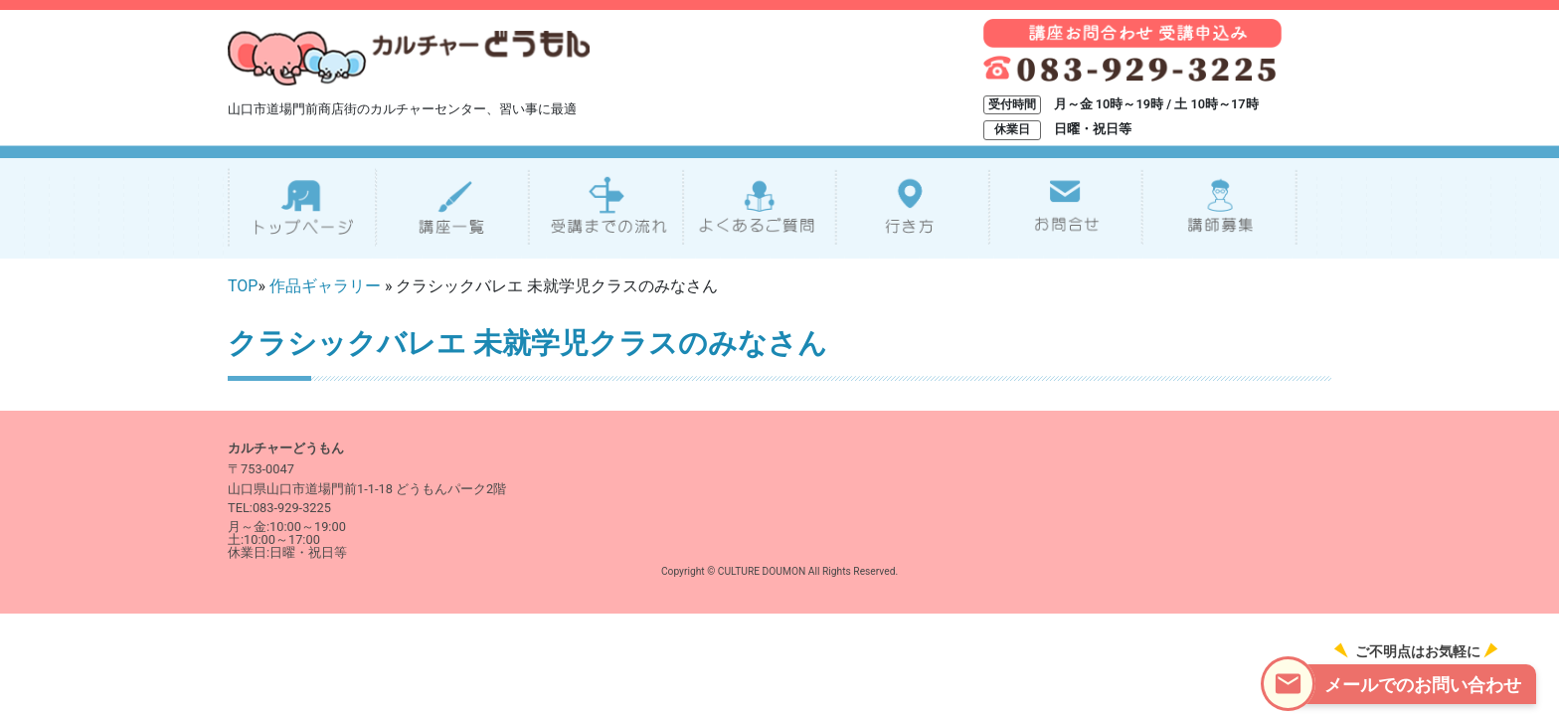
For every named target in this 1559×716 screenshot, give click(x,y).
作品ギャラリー (325, 285)
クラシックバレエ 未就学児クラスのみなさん (527, 343)
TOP (243, 285)
